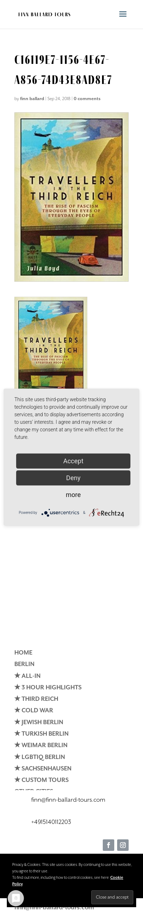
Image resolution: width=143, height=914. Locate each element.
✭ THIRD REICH (36, 699)
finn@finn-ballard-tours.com (54, 907)
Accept (73, 460)
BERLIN (24, 664)
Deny (73, 477)
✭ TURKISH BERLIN (41, 734)
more (73, 494)
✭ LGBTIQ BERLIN (39, 757)
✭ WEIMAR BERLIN (41, 745)
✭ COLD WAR (33, 710)
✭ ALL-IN (27, 676)
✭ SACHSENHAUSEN (43, 768)
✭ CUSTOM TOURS (41, 780)
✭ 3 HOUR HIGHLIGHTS (48, 687)
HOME (23, 653)
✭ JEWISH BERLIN (38, 722)
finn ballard (32, 99)
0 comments (87, 99)
